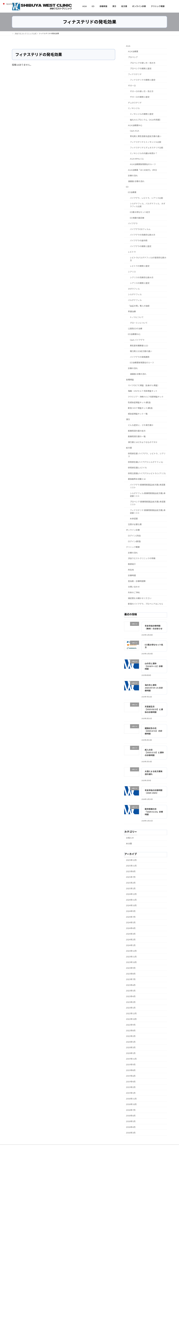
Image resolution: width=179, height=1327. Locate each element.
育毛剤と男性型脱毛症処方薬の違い (145, 136)
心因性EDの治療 (135, 328)
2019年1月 (131, 1093)
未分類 (129, 843)
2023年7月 (131, 979)
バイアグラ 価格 (73, 1289)
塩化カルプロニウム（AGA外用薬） (146, 119)
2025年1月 (131, 888)
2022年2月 (131, 1036)
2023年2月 (131, 1002)
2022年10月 (131, 1019)
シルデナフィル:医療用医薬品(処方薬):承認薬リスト (147, 494)
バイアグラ (133, 223)
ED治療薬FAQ (134, 334)
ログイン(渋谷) (134, 535)
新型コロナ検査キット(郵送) (140, 408)
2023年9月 (131, 968)
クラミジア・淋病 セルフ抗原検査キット (146, 396)
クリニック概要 (133, 547)
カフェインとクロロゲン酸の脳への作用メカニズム (140, 1193)
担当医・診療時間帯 (137, 581)
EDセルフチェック (74, 1240)
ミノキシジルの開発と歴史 (141, 114)
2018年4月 (131, 1127)
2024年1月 (131, 945)
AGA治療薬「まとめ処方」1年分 (142, 170)
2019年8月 (131, 1070)
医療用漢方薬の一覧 (137, 436)
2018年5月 (131, 1121)
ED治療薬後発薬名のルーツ (142, 362)
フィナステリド (135, 74)
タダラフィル (134, 288)
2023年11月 (131, 956)
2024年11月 (131, 899)
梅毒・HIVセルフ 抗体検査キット (142, 391)
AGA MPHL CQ (136, 158)
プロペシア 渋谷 (74, 1274)
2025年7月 (131, 877)
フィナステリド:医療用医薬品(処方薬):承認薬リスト (147, 511)
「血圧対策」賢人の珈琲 (138, 306)
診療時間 (132, 575)
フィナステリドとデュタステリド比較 (146, 147)
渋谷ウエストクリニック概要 (127, 1147)
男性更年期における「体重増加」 (40, 1248)
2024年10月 (131, 905)
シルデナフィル (135, 294)
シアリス (132, 271)
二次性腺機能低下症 (75, 1255)
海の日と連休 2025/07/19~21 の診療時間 (154, 688)
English (48, 1149)
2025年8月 (131, 871)
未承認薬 (134, 518)
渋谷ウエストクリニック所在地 (99, 1147)
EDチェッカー (73, 1236)
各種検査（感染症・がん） (72, 1147)
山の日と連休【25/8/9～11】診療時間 (154, 666)
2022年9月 (131, 1024)
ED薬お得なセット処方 (140, 212)
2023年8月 (131, 973)
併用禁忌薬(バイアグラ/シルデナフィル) (145, 462)
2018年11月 (131, 1098)
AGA (128, 46)
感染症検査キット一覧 (138, 413)
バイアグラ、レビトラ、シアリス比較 (146, 198)
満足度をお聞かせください (139, 598)
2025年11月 (131, 865)
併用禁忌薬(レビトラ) (137, 467)
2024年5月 (131, 922)
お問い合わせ (134, 587)
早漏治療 (132, 311)
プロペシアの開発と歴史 (140, 68)
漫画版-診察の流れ (136, 181)
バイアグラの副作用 (138, 240)
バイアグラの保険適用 (139, 357)
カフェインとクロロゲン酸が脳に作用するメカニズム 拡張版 (143, 1186)
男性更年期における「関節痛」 (39, 1232)
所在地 (131, 569)
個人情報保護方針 (150, 1147)
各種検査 (130, 379)
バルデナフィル (135, 300)
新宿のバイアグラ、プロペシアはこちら (145, 604)
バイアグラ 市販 (73, 1292)
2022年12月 (131, 1013)
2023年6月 (131, 985)
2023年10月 (131, 962)
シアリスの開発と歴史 (139, 283)
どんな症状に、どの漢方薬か (140, 425)
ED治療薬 (132, 192)
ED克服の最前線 (137, 218)
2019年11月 (131, 1059)
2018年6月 (131, 1115)
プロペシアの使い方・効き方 (142, 63)
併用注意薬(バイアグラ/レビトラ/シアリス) (147, 473)
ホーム (17, 1147)
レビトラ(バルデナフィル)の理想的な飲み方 (148, 258)
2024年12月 (131, 894)
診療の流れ (133, 175)
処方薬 (129, 448)
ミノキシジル (134, 108)
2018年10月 (131, 1104)
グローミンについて (139, 323)
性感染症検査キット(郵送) (139, 402)
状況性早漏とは (126, 1182)
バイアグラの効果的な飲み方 (142, 235)
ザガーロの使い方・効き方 (141, 91)
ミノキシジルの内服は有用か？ (143, 153)
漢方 (128, 419)
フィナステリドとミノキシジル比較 (145, 142)
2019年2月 (131, 1087)
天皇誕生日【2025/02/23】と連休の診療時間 (154, 709)
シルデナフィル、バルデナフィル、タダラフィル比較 (147, 205)
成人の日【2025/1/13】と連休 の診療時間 (154, 752)
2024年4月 (131, 928)
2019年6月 (131, 1076)
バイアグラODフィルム (140, 229)
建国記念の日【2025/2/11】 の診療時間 (153, 731)
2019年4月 (131, 1081)
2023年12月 (131, 951)
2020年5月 (131, 1042)
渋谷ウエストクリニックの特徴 (141, 558)
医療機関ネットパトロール (128, 1269)
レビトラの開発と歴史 (139, 266)
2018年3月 (131, 1132)
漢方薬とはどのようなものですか (142, 442)
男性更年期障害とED (139, 345)
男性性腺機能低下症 (75, 1247)
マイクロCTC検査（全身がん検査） (143, 385)
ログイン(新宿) (134, 541)
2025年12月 (131, 860)
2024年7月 (131, 917)
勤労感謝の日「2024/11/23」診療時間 (154, 812)
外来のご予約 (134, 592)
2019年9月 (131, 1064)
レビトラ (132, 252)
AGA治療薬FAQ (135, 125)
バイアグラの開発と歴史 (140, 246)
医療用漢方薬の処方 (137, 431)
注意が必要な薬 (135, 524)
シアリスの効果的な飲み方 (141, 277)
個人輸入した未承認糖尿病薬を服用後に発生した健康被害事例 (141, 1245)
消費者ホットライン (125, 1282)
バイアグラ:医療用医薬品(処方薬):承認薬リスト (147, 486)
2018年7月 (131, 1110)
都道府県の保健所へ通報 (127, 1276)
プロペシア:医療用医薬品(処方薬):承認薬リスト (147, 503)
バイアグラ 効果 (73, 1296)
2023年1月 (131, 1008)
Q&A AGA (134, 130)
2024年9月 (131, 911)
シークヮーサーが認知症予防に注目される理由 (138, 1189)
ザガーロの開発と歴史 (139, 97)
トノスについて (137, 317)
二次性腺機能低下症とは (36, 1280)
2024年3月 (131, 934)
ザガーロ (132, 85)
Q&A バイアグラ (137, 340)
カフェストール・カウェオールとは (134, 1197)
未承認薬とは (19, 1149)
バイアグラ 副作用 (74, 1281)
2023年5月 (131, 990)
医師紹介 (132, 564)
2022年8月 (131, 1030)
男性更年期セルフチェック (78, 1243)
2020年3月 (131, 1047)
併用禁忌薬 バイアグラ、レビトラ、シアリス (146, 454)
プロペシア (133, 57)
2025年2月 (131, 883)
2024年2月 (131, 939)
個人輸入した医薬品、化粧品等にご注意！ (134, 1236)
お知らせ (130, 838)
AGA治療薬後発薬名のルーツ (143, 164)
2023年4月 (131, 996)
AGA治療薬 (133, 51)
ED (127, 186)
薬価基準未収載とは (137, 479)
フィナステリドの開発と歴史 (142, 80)
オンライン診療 (133, 530)
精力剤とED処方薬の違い (141, 351)
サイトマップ (35, 1149)
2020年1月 (131, 1053)
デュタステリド (135, 102)
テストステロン (73, 1251)
